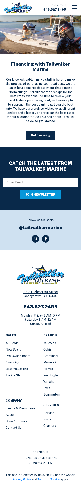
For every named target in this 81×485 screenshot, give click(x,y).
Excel (47, 388)
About (10, 415)
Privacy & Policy (40, 463)
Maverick (50, 362)
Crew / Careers (16, 421)
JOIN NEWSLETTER (40, 194)
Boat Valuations (17, 369)
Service (48, 413)
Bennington (51, 394)
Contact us (13, 427)
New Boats (13, 349)
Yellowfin (49, 343)
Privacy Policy (22, 479)
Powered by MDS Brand (41, 457)
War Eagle (50, 375)
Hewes (48, 369)
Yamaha (48, 381)
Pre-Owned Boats (18, 356)
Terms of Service (48, 479)
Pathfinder (50, 356)
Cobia (47, 349)
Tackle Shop (14, 375)
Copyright (40, 452)
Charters (49, 426)
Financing (12, 362)
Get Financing (40, 135)
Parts (47, 419)
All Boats (12, 343)
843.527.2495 (54, 9)
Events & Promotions (20, 408)
